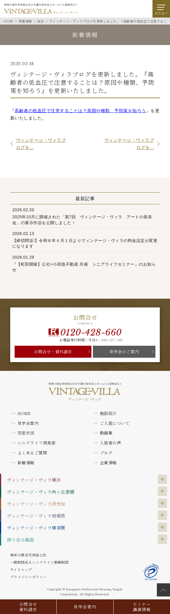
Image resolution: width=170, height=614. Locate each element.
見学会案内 (85, 607)
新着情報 (26, 463)
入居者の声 (110, 443)
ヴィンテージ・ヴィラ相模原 (36, 516)
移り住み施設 (20, 540)
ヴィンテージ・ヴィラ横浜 (34, 480)
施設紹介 (108, 413)
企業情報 (108, 463)
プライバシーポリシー (28, 576)
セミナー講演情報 (142, 606)
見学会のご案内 (124, 351)
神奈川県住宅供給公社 (28, 554)
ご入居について (115, 423)
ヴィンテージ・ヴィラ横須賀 (36, 528)
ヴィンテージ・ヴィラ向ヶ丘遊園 (40, 492)
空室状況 (26, 433)
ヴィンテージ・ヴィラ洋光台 (36, 504)
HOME (24, 413)
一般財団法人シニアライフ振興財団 (39, 562)
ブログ (106, 453)
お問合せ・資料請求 (53, 351)
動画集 (106, 433)
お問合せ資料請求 (28, 606)
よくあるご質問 (32, 453)
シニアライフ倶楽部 (37, 443)
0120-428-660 (91, 332)
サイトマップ (21, 569)
